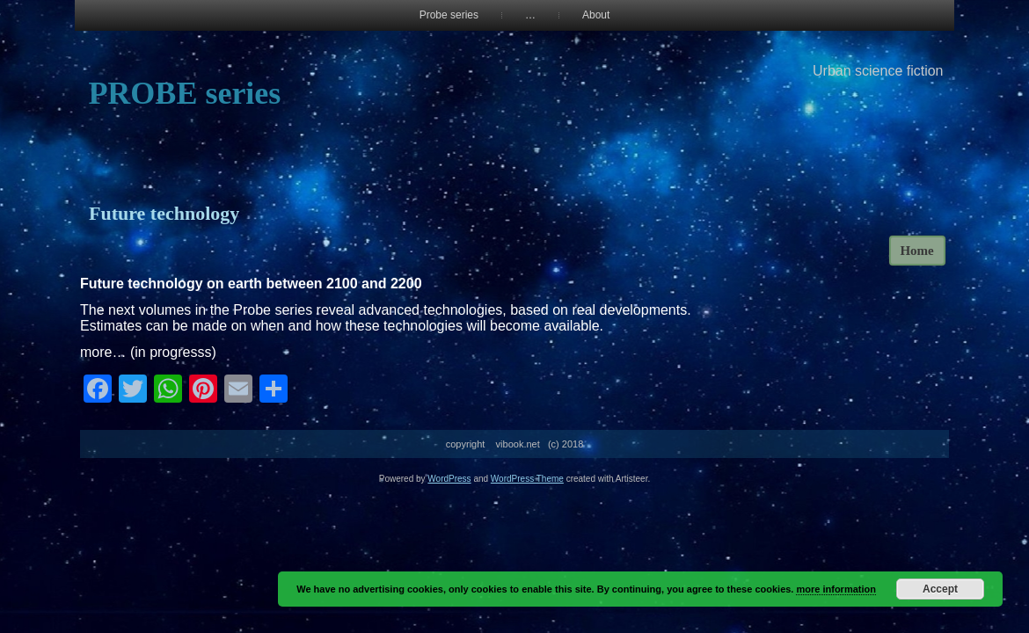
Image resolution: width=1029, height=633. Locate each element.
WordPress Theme (527, 479)
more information (835, 589)
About (595, 15)
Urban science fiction (878, 70)
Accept (940, 589)
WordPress (449, 479)
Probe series (449, 15)
